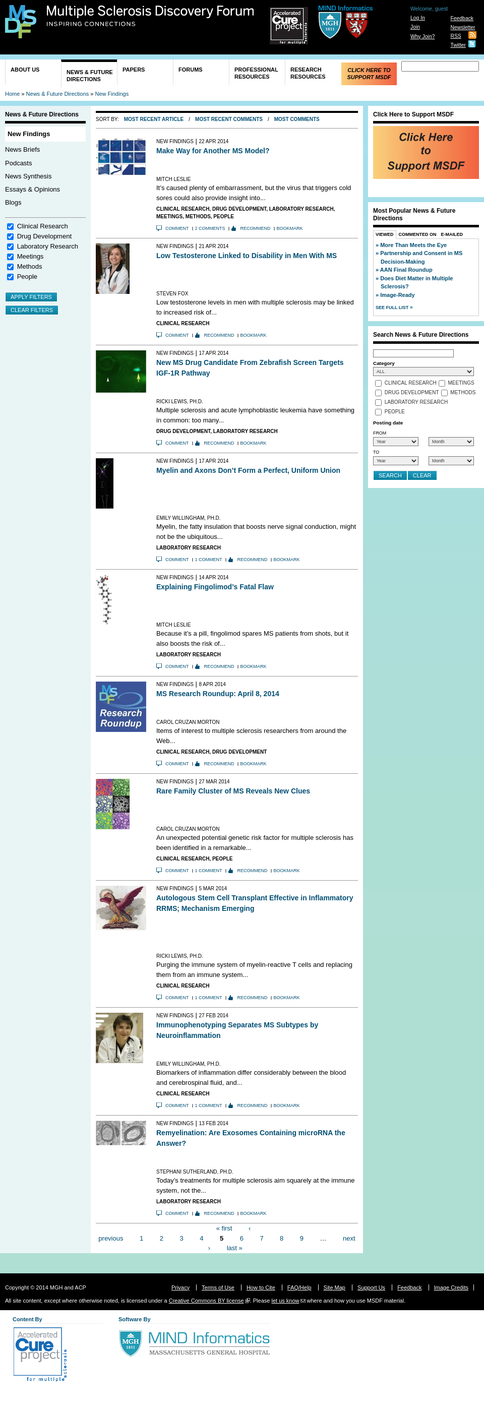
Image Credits (451, 1287)
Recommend (255, 228)
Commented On (418, 234)
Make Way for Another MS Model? (213, 151)
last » (235, 1248)
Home (12, 94)
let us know (285, 1301)
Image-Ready (397, 295)
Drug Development (44, 236)
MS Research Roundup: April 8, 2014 (217, 694)
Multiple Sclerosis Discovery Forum (150, 16)
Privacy (180, 1287)
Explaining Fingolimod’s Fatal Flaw (215, 587)
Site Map (334, 1287)
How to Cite (261, 1287)
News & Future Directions (90, 75)
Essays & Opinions (32, 189)
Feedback (461, 18)
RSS (455, 36)
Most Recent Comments (229, 119)
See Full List (393, 307)
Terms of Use (218, 1287)
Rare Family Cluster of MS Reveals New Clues (233, 791)
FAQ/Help (299, 1287)
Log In (417, 18)
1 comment (208, 559)
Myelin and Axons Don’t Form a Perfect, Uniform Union (248, 470)
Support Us (371, 1287)
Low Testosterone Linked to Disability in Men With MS (246, 256)
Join (415, 27)
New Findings (112, 94)
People (27, 276)
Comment (177, 228)
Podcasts (18, 163)
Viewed (385, 234)
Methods (29, 266)
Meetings (30, 256)
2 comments (210, 228)
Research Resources (308, 73)
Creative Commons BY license (206, 1301)
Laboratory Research (47, 246)
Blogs (13, 202)
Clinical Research (42, 226)
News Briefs (22, 149)
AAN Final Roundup (406, 270)
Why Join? (422, 36)
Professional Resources (256, 73)
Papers (134, 70)
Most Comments (297, 119)
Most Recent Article (154, 119)
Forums (190, 70)
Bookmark (290, 228)
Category (384, 363)
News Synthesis (28, 176)
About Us (25, 70)
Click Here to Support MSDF (369, 73)
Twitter (458, 45)
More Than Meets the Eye (413, 245)
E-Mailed (452, 234)
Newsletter (462, 27)
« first (224, 1228)
